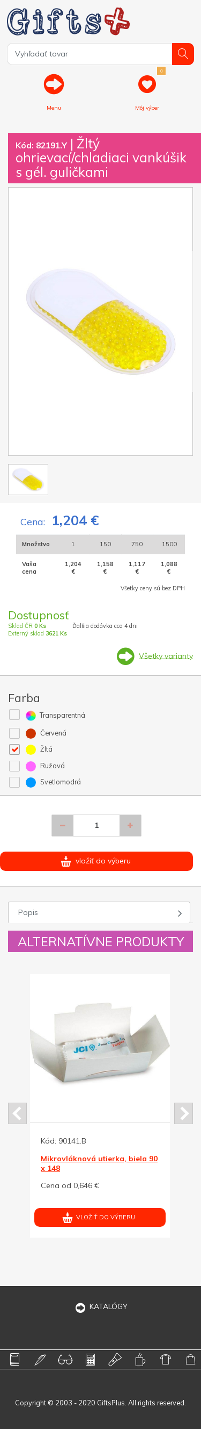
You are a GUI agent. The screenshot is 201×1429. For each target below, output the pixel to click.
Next (183, 1113)
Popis (28, 912)
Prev (17, 1113)
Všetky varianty (166, 655)
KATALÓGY (100, 1306)
